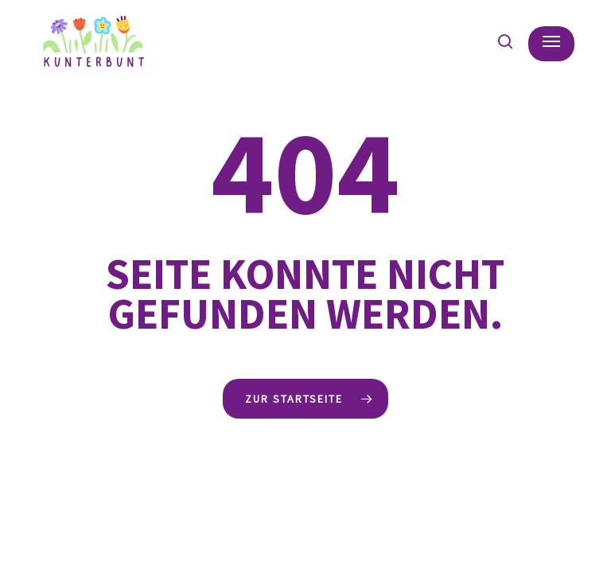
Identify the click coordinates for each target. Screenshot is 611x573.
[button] (551, 41)
